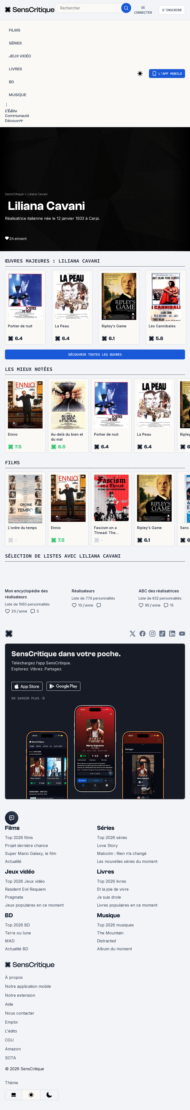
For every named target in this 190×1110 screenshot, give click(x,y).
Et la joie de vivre (113, 889)
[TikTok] (162, 635)
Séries (105, 828)
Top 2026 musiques (115, 924)
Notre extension (20, 995)
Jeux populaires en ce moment (34, 905)
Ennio (13, 434)
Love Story (107, 845)
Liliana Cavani (38, 194)
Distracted (106, 940)
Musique (108, 915)
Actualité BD (16, 948)
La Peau (62, 326)
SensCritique (14, 194)
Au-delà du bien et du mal (67, 436)
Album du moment (114, 948)
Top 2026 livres (111, 881)
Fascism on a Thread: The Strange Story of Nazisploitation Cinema (108, 530)
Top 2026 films (19, 837)
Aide (9, 1004)
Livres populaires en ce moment (127, 905)
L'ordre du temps (22, 528)
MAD (10, 940)
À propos (14, 977)
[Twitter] (133, 635)
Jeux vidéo (20, 871)
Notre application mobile (28, 986)
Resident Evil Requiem (25, 889)
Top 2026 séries (112, 837)
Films (12, 828)
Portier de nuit (20, 326)
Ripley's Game (114, 326)
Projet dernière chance (26, 845)
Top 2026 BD (17, 924)
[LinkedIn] (172, 635)
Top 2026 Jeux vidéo (25, 881)
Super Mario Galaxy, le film (30, 853)
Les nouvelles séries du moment (127, 861)
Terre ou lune (18, 932)
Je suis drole (109, 897)
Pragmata (14, 897)
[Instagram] (152, 635)
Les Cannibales (162, 326)
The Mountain (110, 932)
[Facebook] (142, 635)
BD (9, 915)
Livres (105, 871)
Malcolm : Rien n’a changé (121, 853)
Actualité (13, 861)
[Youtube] (182, 635)
